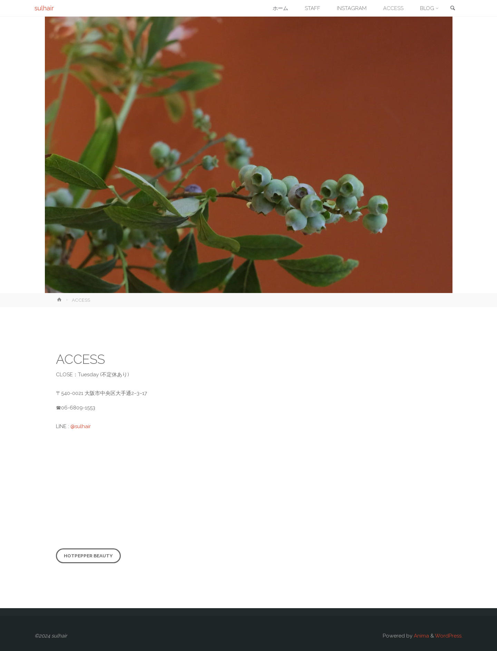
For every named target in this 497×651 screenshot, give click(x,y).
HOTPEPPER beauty (88, 555)
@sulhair (80, 426)
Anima (420, 636)
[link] (452, 8)
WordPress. (448, 636)
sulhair (44, 8)
